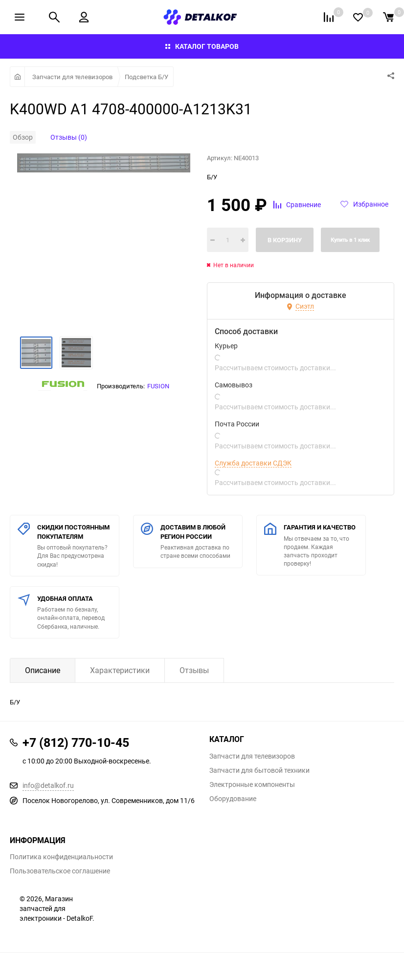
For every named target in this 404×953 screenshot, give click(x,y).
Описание (42, 670)
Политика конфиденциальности (61, 856)
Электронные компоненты (252, 784)
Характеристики (120, 670)
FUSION (158, 385)
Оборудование (232, 798)
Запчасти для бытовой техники (259, 770)
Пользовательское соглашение (60, 871)
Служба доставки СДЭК (253, 463)
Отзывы (194, 670)
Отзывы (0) (68, 137)
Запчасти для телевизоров (72, 76)
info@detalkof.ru (48, 785)
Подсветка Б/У (146, 76)
